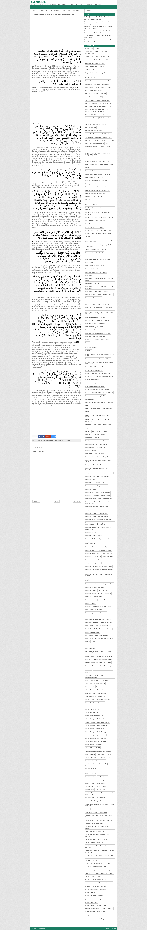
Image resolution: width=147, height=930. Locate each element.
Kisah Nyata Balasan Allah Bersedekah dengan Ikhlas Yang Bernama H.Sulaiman (99, 313)
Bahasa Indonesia (90, 81)
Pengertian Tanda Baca (92, 553)
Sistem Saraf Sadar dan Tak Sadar (95, 741)
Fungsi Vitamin (89, 158)
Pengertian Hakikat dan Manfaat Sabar (96, 506)
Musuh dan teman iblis (97, 392)
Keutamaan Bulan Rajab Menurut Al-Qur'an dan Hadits (99, 279)
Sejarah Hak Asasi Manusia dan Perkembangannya (94, 676)
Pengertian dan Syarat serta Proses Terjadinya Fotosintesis (99, 579)
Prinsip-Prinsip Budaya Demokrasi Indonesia (98, 629)
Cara (109, 87)
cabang (99, 876)
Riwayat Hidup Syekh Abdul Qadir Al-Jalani (98, 662)
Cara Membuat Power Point (93, 97)
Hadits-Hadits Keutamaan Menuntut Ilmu (97, 171)
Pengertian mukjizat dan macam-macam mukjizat (97, 469)
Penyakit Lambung (90, 600)
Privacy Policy (41, 7)
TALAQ (87, 809)
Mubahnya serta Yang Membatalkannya (97, 389)
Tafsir (93, 809)
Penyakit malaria (90, 603)
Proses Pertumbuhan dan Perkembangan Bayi (99, 638)
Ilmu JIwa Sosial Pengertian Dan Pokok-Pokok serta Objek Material (99, 203)
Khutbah (105, 291)
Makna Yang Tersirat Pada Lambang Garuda (98, 373)
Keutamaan (88, 275)
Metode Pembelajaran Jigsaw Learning (96, 383)
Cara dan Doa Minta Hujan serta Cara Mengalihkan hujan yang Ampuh (96, 110)
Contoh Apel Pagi (90, 127)
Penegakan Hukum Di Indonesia (94, 454)
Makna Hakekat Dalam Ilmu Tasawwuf (96, 367)
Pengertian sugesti (90, 590)
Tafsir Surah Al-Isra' (91, 812)
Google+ (48, 436)
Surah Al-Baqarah (42, 10)
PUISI (99, 431)
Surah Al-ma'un (101, 783)
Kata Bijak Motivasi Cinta (106, 256)
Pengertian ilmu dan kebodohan (94, 587)
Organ (87, 428)
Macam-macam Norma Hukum (94, 359)
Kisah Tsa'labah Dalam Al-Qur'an (95, 317)
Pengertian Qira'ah (90, 547)
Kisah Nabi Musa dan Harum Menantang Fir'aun (99, 304)
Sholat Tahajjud (104, 680)
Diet (108, 140)
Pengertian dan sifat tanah (93, 584)
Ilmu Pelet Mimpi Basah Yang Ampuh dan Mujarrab (97, 213)
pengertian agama (90, 899)
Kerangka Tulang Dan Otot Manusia (96, 272)
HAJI (111, 164)
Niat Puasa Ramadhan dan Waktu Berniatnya (98, 408)
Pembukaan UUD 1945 (92, 437)
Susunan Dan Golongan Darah (94, 801)
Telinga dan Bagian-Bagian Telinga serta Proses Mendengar (99, 851)
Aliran (87, 56)
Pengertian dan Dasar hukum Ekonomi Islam (98, 566)
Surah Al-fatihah (90, 783)
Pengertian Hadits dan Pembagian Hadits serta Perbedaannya (99, 502)
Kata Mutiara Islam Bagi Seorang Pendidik (97, 259)
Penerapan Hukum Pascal (93, 457)
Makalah (107, 359)
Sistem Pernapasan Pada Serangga (96, 732)
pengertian (103, 889)
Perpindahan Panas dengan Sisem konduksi (98, 619)
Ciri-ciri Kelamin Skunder (92, 124)
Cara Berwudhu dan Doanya (93, 90)
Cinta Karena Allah (104, 118)
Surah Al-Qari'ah (102, 780)
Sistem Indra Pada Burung (93, 706)
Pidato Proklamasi (106, 622)
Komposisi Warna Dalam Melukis (95, 323)
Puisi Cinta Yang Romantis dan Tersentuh (97, 645)
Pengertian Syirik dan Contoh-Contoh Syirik (98, 550)
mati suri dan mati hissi (92, 886)
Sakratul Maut (108, 669)
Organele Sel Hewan (97, 428)
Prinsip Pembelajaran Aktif (103, 625)
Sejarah (87, 672)
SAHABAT (88, 669)
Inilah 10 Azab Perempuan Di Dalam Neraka (98, 230)
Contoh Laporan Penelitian (93, 137)
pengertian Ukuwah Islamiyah (94, 895)
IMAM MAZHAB (90, 196)
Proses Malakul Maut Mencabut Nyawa (96, 635)
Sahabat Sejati (98, 669)
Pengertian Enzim (102, 486)
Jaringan (88, 236)
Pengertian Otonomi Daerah (93, 535)
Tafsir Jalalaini (101, 809)
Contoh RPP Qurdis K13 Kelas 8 (95, 140)
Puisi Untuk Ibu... (90, 648)
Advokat (97, 48)
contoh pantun (89, 883)
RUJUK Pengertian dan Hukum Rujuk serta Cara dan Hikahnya (98, 652)
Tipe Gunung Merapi (91, 860)
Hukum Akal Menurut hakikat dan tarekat (97, 187)
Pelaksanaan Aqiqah (99, 434)
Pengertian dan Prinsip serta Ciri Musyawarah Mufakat (98, 575)
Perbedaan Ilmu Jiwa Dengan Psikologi (97, 616)
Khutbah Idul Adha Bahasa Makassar (96, 294)
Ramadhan (88, 659)
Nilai (95, 424)
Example (101, 146)
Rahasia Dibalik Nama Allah (104, 656)
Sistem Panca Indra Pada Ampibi (95, 715)
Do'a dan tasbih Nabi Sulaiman (94, 143)
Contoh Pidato (107, 137)
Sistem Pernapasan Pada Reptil (94, 728)
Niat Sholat (88, 412)
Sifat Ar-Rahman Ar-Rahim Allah (94, 690)
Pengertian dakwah (108, 563)
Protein (87, 642)
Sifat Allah (99, 687)
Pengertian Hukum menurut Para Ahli (96, 510)
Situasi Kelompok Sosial (92, 748)
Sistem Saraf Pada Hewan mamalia (95, 738)
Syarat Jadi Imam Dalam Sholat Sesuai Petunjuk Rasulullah (99, 804)
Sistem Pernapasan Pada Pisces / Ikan (96, 725)
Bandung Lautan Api (104, 81)
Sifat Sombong (101, 693)
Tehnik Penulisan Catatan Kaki (94, 842)
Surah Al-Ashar (100, 761)
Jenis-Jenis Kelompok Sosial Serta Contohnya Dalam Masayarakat (99, 240)
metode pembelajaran (91, 889)
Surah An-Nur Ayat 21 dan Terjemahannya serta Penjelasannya (99, 793)
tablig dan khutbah (90, 915)
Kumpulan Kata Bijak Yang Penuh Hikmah (97, 333)
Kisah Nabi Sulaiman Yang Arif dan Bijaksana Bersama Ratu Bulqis (98, 308)
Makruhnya (88, 376)
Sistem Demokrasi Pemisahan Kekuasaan (97, 699)
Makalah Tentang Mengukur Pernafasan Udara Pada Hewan (99, 362)
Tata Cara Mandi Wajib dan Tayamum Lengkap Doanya (99, 816)
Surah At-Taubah (90, 797)
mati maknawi (108, 883)
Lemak (87, 343)
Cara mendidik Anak (91, 118)
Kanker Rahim (89, 253)
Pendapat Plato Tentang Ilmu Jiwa (95, 447)
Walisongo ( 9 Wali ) (107, 873)
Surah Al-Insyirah (90, 777)
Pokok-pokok (89, 625)
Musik (87, 392)
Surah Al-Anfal (89, 761)
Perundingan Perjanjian (92, 622)
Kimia (111, 294)
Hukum (96, 184)
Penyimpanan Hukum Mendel (94, 609)
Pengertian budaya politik (92, 563)
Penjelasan (107, 593)
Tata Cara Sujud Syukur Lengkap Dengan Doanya (97, 827)
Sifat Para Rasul (90, 693)
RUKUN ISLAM (90, 656)
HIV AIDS (88, 167)
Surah (69, 7)
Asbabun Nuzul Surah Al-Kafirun (94, 66)
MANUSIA (88, 351)
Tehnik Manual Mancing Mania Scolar (96, 839)
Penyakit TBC (102, 600)
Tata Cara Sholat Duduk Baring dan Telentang (98, 820)
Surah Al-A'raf (95, 757)
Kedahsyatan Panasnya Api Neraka (95, 265)
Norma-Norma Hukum (104, 424)
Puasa (93, 642)
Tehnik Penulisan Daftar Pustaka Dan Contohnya (96, 846)
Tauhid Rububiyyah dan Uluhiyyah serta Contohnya (97, 835)
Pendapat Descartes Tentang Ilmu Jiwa (96, 444)
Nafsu (87, 396)
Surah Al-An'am (105, 757)
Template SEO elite (111, 928)
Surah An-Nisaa (100, 789)
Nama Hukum (89, 399)
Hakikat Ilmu (107, 174)
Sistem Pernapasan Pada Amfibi (94, 719)
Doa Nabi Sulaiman (91, 146)
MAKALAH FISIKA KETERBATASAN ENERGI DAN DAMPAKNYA (98, 346)
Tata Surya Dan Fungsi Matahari (94, 831)
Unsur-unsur (89, 873)
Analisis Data (98, 60)
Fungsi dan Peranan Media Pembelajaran (97, 161)
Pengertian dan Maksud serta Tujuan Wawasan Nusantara (99, 570)
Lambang (88, 339)
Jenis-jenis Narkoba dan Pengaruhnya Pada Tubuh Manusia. (98, 245)
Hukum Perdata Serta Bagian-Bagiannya (97, 190)
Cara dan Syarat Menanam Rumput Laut (97, 114)
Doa (107, 143)
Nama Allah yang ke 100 (98, 396)
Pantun (105, 431)
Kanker (104, 249)
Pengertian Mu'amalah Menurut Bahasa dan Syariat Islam (98, 528)
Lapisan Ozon (105, 339)
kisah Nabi (99, 883)
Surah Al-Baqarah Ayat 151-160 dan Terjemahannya (53, 14)
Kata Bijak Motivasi (91, 256)
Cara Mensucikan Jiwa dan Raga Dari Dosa (98, 103)
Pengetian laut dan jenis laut (93, 593)
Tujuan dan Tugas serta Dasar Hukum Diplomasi (99, 870)
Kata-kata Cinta (90, 262)
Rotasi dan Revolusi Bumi (93, 666)
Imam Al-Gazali (89, 224)
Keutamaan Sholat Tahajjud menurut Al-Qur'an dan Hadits (99, 287)
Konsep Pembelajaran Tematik (94, 327)
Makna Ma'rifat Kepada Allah (93, 370)
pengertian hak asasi (104, 899)
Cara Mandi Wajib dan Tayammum (95, 93)
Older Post (77, 501)
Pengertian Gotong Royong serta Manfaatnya (98, 498)
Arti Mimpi (107, 60)
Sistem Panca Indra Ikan (92, 712)
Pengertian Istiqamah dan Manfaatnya (96, 516)
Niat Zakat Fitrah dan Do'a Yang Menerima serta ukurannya (99, 420)
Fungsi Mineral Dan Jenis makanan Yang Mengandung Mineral (97, 154)
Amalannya (88, 60)
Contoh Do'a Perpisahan (92, 134)
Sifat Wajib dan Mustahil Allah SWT (95, 696)
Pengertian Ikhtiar (90, 513)
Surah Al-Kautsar (90, 780)
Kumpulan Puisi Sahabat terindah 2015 (97, 336)
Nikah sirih (88, 424)
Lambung (96, 339)
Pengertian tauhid (103, 590)
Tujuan (109, 863)
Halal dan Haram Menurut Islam (94, 177)
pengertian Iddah (90, 892)
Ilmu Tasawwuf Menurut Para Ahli (95, 220)
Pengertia (88, 465)
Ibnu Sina (99, 196)
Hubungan (88, 184)
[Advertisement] (47, 30)
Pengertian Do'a (90, 486)
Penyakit (88, 596)
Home (33, 7)
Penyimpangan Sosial (91, 613)
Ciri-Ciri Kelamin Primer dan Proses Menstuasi (99, 121)
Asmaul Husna (89, 69)
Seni (86, 680)
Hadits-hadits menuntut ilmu (93, 174)
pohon (105, 905)
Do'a (112, 140)
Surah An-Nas (89, 789)
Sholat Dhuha (94, 680)
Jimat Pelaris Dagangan (92, 249)
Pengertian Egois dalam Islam (102, 465)
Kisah (87, 298)
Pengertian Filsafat (90, 489)
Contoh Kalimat (106, 134)
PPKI (93, 431)
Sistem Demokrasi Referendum (94, 703)
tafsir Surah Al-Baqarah (105, 915)
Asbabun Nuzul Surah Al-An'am (94, 63)
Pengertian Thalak (106, 553)
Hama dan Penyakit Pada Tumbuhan (96, 180)
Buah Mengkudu (101, 87)
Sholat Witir (88, 683)
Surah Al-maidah (90, 786)
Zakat (87, 876)
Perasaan (103, 613)
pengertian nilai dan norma (93, 905)
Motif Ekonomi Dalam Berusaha (94, 386)
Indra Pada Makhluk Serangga (94, 227)
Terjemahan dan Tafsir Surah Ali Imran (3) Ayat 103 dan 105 (99, 856)
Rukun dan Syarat (108, 666)
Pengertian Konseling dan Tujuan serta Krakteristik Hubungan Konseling (96, 523)
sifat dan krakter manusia (92, 908)
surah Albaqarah (90, 911)
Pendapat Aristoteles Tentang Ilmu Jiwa (97, 441)
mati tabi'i (104, 886)
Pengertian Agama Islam (92, 473)
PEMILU (87, 431)
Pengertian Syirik (104, 547)
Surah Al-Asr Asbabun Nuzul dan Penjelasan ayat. (98, 764)
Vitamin (97, 873)
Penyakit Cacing (97, 596)
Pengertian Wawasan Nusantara (95, 560)
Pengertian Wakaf (108, 556)
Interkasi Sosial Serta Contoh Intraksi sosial (98, 233)
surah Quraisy (101, 911)
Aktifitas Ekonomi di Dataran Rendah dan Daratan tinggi (97, 52)
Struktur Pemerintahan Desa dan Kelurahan (98, 751)
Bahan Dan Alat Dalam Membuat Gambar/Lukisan (95, 76)
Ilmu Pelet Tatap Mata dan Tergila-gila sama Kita (99, 217)
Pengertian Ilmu (102, 513)
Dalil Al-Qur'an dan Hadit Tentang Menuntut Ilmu (98, 17)
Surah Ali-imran (101, 786)
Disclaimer (51, 7)
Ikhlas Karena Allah (91, 200)
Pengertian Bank (90, 479)
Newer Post (36, 501)
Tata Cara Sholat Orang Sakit (94, 823)
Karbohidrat (99, 253)
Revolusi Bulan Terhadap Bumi (103, 659)
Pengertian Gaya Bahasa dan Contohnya (97, 492)
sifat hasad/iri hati (107, 908)
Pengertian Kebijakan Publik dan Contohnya (98, 519)
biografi (93, 876)
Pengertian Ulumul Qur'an (93, 556)
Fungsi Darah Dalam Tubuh (93, 150)
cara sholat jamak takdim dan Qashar (96, 879)
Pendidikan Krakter (91, 450)
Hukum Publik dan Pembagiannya (95, 193)
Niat (86, 405)
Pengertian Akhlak (107, 473)
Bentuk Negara (89, 87)
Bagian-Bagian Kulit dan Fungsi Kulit (96, 73)
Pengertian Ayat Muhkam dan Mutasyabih (97, 476)
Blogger (103, 919)
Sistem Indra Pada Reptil (92, 709)
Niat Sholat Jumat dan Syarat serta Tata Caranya (97, 416)
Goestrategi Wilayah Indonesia (99, 164)
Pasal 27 (88, 434)
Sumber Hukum (90, 754)
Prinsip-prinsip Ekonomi (92, 632)
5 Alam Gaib (89, 48)
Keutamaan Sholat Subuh (93, 283)
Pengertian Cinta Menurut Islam (94, 482)
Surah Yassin (101, 797)
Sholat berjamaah (99, 683)
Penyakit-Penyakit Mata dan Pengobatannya (98, 606)
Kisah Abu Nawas (96, 298)
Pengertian (61, 7)
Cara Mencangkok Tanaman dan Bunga (97, 100)
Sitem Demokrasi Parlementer (94, 744)
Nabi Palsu (109, 392)
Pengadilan (106, 457)
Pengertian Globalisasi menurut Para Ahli (97, 495)
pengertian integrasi (91, 902)
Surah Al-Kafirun (102, 777)
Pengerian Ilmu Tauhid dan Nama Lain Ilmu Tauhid (98, 461)
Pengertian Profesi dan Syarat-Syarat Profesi (98, 539)
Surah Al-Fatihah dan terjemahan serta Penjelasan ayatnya (96, 772)
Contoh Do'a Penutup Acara (92, 19)
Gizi (86, 164)
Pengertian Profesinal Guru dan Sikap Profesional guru (96, 542)
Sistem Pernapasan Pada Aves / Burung (97, 722)
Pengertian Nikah (90, 532)
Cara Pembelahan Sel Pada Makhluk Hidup (98, 106)
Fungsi (108, 146)
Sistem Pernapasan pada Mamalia (95, 735)
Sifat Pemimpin (89, 687)
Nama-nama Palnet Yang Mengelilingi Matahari (99, 402)
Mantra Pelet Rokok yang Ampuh (103, 376)
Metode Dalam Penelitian (92, 379)
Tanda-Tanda (103, 812)
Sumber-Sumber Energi (104, 754)
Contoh (104, 124)
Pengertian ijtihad (108, 584)
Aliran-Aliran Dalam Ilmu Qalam (100, 56)
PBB (106, 428)
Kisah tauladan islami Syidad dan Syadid (97, 320)
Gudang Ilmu (38, 2)
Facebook (41, 436)
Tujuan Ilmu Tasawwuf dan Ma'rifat (95, 866)
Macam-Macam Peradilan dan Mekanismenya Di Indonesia (99, 354)
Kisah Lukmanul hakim (92, 301)
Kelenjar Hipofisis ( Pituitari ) (93, 269)
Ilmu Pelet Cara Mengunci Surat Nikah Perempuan (96, 208)
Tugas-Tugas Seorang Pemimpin (95, 863)
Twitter (54, 436)
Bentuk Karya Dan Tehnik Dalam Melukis (97, 84)
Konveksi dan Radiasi (91, 330)
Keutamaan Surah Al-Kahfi (93, 291)
